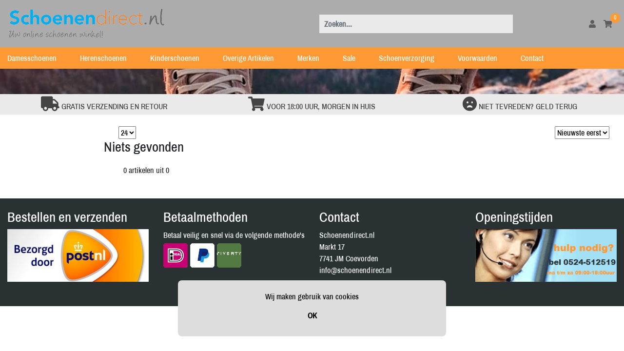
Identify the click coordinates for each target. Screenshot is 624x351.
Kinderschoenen (180, 58)
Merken (314, 58)
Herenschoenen (109, 58)
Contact (538, 58)
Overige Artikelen (254, 58)
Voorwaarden (483, 58)
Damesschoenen (37, 58)
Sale (355, 58)
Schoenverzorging (412, 58)
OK (312, 315)
